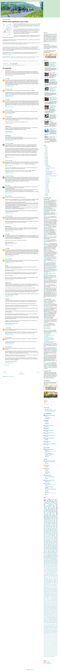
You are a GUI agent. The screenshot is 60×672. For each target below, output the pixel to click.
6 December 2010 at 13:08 (9, 334)
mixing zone (45, 648)
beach (46, 573)
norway (55, 578)
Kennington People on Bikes (49, 435)
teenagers (45, 550)
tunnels (15, 40)
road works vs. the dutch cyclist (52, 532)
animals (54, 540)
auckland (54, 635)
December (47, 165)
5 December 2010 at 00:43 (9, 279)
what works (49, 502)
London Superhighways (47, 362)
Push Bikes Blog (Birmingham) (50, 415)
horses (47, 607)
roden (53, 650)
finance (50, 560)
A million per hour (46, 219)
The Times (50, 598)
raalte (56, 627)
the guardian (47, 556)
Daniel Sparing (7, 116)
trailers (48, 582)
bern (52, 636)
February (47, 190)
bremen (55, 637)
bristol (55, 600)
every (53, 622)
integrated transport (49, 516)
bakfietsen (54, 584)
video (47, 500)
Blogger (32, 669)
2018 (46, 153)
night (55, 548)
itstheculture (54, 576)
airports (46, 634)
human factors (52, 553)
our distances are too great (48, 337)
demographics (46, 546)
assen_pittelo (45, 600)
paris (47, 609)
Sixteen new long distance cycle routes (51, 175)
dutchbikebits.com (46, 525)
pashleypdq (45, 522)
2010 (46, 164)
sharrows (48, 652)
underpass (49, 557)
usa (51, 526)
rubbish (45, 629)
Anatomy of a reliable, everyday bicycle (52, 129)
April (46, 188)
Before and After (46, 243)
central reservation (50, 602)
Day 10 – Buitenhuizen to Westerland (50, 451)
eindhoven (45, 588)
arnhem (49, 635)
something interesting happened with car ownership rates (17, 171)
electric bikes (47, 552)
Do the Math (47, 471)
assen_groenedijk (53, 599)
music (52, 548)
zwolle (55, 583)
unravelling (47, 526)
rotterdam (55, 628)
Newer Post (4, 372)
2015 (46, 157)
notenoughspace (46, 579)
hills (53, 560)
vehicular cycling (52, 632)
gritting (50, 522)
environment (45, 535)
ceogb (49, 586)
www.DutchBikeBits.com (49, 453)
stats (54, 509)
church (55, 638)
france (55, 589)
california (45, 638)
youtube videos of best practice (51, 41)
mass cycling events (54, 530)
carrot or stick (46, 523)
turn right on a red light (50, 249)
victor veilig (55, 655)
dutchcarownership (53, 559)
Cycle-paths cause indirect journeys (49, 341)
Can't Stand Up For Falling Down (50, 443)
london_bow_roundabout (47, 624)
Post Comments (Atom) (10, 376)
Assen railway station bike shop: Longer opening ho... (50, 172)
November (47, 178)
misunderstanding (46, 578)
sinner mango (52, 506)
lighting (33, 39)
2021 (46, 149)
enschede (45, 622)
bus (56, 541)
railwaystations (46, 514)
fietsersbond (45, 536)
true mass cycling (52, 582)
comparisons (50, 504)
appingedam (45, 635)
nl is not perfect (48, 511)
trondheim (56, 631)
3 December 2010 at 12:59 (9, 96)
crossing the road (46, 565)
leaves (45, 608)
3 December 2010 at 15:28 (9, 113)
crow (52, 574)
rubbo (47, 651)
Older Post (38, 372)
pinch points (54, 609)
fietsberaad (51, 565)
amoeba (6, 234)
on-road (55, 626)
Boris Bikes (45, 365)
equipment (49, 622)
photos (52, 510)
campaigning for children (50, 524)
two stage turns (47, 632)
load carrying (46, 561)
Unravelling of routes (47, 239)
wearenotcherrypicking (47, 540)
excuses (55, 515)
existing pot (10, 53)
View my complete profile (47, 663)
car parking (55, 551)
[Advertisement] (21, 368)
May (46, 186)
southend (45, 653)
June (46, 185)
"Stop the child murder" (47, 227)
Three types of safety (52, 114)
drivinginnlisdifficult (46, 587)
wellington (50, 656)
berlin (52, 600)
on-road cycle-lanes (52, 561)
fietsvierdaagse (51, 589)
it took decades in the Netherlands (49, 338)
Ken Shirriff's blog (48, 475)
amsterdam (47, 533)
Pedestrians (45, 208)
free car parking (49, 575)
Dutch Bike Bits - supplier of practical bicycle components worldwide (50, 410)
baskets (50, 558)
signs (28, 39)
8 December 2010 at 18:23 (9, 343)
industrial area (55, 607)
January (47, 192)
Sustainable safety (46, 216)
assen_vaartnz (46, 551)
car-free (54, 585)
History (45, 240)
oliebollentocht (51, 626)
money (54, 527)
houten (49, 576)
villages (45, 564)
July (46, 184)
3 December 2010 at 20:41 (9, 223)
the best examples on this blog (50, 40)
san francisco (54, 651)
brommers (49, 585)
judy (50, 523)
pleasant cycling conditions (49, 531)
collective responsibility (50, 639)
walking (47, 656)
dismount (49, 605)
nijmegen (56, 608)
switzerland (48, 563)
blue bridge (54, 564)
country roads (49, 603)
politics (51, 549)
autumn (51, 584)
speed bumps (45, 630)
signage (54, 522)
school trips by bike (50, 612)
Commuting (45, 284)
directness (54, 508)
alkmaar (49, 634)
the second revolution (53, 556)
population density (46, 610)
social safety (55, 523)
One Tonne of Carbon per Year (50, 480)
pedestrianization (46, 580)
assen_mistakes (52, 550)
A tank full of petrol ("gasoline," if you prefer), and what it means (53, 137)
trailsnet (6, 185)
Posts (45, 402)
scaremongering (46, 324)
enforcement (46, 560)
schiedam (45, 652)
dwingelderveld (46, 606)
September (47, 181)
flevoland (55, 606)
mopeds (51, 578)
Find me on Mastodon (47, 398)
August (47, 182)
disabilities (54, 586)
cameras (48, 638)
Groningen (48, 276)
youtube (53, 656)
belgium (50, 636)
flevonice (56, 622)
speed (45, 537)
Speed (45, 290)
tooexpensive (54, 563)
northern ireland (50, 648)
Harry (10, 56)
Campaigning (46, 223)
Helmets (45, 323)
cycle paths (54, 499)
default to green (51, 604)
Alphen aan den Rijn (50, 633)
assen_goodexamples (48, 505)
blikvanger (46, 637)
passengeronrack (49, 627)
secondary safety (53, 629)
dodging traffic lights (52, 534)
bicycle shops (50, 564)
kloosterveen (55, 547)
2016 (46, 156)
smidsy (52, 581)
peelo (50, 609)
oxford (56, 648)
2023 (46, 146)
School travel (46, 269)
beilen (47, 636)
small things (46, 512)
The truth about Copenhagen (51, 121)
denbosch (47, 542)
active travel (55, 633)
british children (52, 541)
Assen (52, 276)
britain (53, 500)
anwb (55, 634)
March (47, 189)
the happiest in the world (51, 268)
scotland (48, 629)
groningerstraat (50, 547)
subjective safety (47, 508)
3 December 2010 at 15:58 (9, 123)
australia (52, 529)
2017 (46, 154)
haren (44, 607)
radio (51, 649)
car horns (52, 638)
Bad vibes (46, 469)
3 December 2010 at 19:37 (9, 182)
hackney (45, 576)
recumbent (53, 507)
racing (53, 513)
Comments (46, 404)
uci (52, 655)
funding (12, 52)
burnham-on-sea (46, 601)
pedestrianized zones (47, 318)
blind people (50, 573)
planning (49, 501)
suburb (55, 539)
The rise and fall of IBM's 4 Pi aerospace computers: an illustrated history (50, 477)
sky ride (51, 652)
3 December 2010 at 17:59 (9, 140)
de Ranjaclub (47, 465)
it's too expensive (47, 334)
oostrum (54, 648)
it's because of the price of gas (49, 339)
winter (56, 510)
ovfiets (44, 627)
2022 (46, 148)
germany (45, 547)
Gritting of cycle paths (47, 260)
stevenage (53, 653)
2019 (46, 152)
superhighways (47, 529)
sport (44, 563)
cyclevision (45, 604)
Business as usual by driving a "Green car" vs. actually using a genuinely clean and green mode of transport (53, 99)
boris (52, 533)
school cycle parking (47, 581)
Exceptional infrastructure (47, 256)
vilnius (44, 656)
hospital (54, 623)
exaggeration (53, 535)
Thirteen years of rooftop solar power (50, 484)
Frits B (6, 78)
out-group (54, 554)
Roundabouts (46, 251)
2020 (46, 150)
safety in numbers (50, 611)
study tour (55, 528)
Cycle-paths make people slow (49, 342)
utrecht (53, 557)
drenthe (45, 515)
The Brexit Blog (47, 468)
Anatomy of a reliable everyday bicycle (49, 287)
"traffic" (25, 181)
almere (52, 634)
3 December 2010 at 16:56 (9, 132)
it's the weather (46, 340)
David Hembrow (7, 89)
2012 (46, 161)
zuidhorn (46, 633)
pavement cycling (53, 579)
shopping (50, 528)
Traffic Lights (46, 246)
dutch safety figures (53, 546)
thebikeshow (55, 654)
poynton (49, 649)
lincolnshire (49, 608)
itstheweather (45, 577)
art (51, 635)
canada (54, 558)
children (45, 507)
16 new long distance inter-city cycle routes (30, 23)
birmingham (56, 636)
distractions (54, 605)
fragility (45, 575)
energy (52, 542)
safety (54, 511)
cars (44, 509)
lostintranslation (53, 525)
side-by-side (52, 555)
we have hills (46, 336)
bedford (50, 600)
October (47, 180)
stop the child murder (50, 654)
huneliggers (46, 518)
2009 (46, 193)
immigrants (50, 607)
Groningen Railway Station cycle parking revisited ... (50, 174)
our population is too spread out (49, 335)
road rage (55, 610)
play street (46, 649)
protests (54, 627)
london (53, 512)
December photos (48, 166)
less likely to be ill (31, 31)
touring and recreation (53, 503)
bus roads (51, 601)
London (45, 363)
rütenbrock (45, 611)
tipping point (46, 655)
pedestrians (45, 528)
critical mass (54, 603)
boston (52, 637)
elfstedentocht (51, 606)
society (55, 536)
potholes (51, 610)
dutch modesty (53, 587)
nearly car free (52, 311)
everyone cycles (54, 292)
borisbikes (45, 585)
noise (50, 554)
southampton (55, 652)
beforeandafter (46, 541)
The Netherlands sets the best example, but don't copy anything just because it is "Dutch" (53, 107)
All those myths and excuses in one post (52, 73)
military (53, 608)
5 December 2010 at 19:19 (9, 324)
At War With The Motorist (49, 430)
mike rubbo (53, 577)
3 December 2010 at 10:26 (9, 75)
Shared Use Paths (46, 312)
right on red (49, 650)
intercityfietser (14, 56)
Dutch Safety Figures (47, 212)
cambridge (53, 514)
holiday (48, 530)
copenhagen (48, 574)
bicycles (49, 509)
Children (45, 262)
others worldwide (48, 366)
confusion (55, 639)
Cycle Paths (45, 233)
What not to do (46, 300)
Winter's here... (47, 170)
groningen (50, 515)
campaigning (46, 510)
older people (46, 549)
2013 (46, 160)
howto (51, 538)
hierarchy (47, 623)
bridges (10, 40)
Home (22, 372)
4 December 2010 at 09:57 (9, 245)
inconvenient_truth (8, 143)
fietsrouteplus (52, 552)
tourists (50, 655)
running (51, 651)
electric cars (49, 588)
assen (45, 499)
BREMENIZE (47, 420)
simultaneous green (53, 562)
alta (47, 599)
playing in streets (52, 580)
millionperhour (51, 625)
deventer (55, 574)
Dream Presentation (48, 472)
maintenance (48, 527)
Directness (45, 245)
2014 (46, 158)
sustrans (54, 549)
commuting (46, 513)
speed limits (51, 613)
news (50, 536)
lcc (55, 560)
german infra (54, 575)
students (56, 555)
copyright (45, 603)
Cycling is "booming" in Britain (48, 343)
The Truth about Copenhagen (48, 347)
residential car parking (48, 628)
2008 (46, 195)
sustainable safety (51, 630)
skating (47, 613)
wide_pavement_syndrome (47, 583)
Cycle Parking (46, 273)
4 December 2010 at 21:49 (9, 262)
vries (56, 632)
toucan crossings (51, 631)
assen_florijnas (46, 584)
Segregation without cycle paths (48, 236)
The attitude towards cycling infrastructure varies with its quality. (52, 80)
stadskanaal (48, 653)
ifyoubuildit (55, 526)
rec (53, 649)
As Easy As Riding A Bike (49, 425)
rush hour (49, 539)
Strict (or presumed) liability (48, 319)
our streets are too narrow (48, 333)
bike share (51, 551)
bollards (49, 637)
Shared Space (46, 307)
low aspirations (47, 548)
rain (55, 580)
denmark (46, 559)
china (55, 602)
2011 (46, 162)
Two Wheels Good (48, 441)
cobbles (45, 639)
